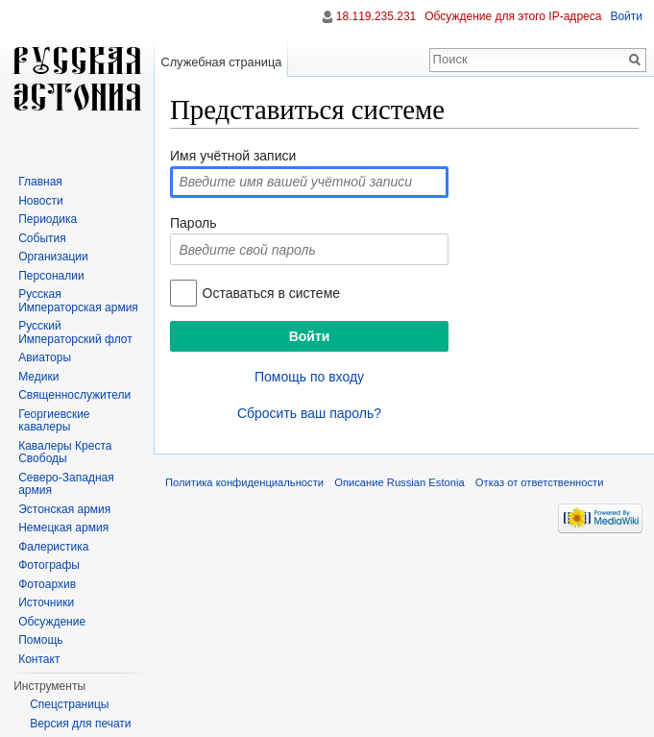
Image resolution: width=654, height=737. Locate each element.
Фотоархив (47, 584)
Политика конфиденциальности (244, 482)
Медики (38, 376)
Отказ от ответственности (539, 482)
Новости (40, 201)
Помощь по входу (309, 376)
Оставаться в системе (271, 293)
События (42, 238)
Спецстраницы (69, 704)
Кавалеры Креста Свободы (64, 452)
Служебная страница (220, 62)
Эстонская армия (64, 509)
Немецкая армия (63, 527)
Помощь (40, 640)
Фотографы (49, 565)
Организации (53, 256)
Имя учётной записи (233, 155)
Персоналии (51, 276)
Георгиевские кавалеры (53, 420)
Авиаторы (44, 357)
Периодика (47, 219)
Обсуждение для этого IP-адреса (512, 16)
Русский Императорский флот (75, 332)
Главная (40, 181)
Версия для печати (80, 723)
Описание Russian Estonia (399, 482)
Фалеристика (53, 546)
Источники (46, 602)
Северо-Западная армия (66, 484)
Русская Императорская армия (78, 300)
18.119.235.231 (376, 16)
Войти (626, 16)
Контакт (39, 659)
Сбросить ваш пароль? (309, 413)
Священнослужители (74, 395)
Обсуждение (51, 621)
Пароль (193, 223)
